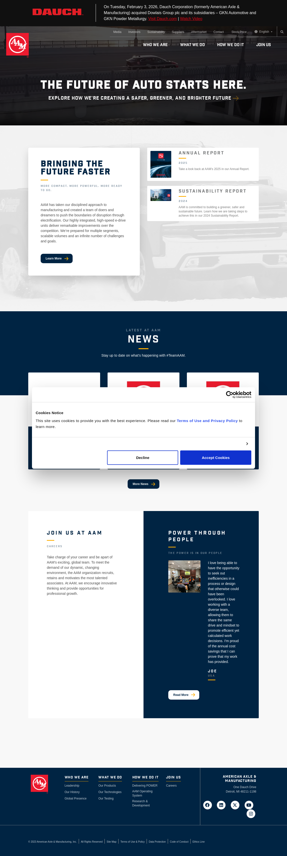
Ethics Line (199, 841)
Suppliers (178, 32)
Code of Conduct (179, 841)
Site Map (111, 841)
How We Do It (230, 44)
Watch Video (191, 19)
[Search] (282, 32)
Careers (171, 785)
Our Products (107, 785)
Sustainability (156, 32)
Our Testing (106, 798)
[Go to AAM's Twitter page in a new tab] (237, 805)
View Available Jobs (66, 611)
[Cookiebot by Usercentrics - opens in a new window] (229, 395)
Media (117, 32)
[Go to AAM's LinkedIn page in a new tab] (223, 805)
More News (140, 484)
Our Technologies (109, 792)
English (262, 31)
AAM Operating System (142, 793)
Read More (180, 695)
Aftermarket (198, 32)
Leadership (72, 785)
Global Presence (76, 798)
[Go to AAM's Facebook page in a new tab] (209, 805)
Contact (218, 32)
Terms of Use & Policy (132, 841)
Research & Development (141, 803)
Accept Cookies (216, 457)
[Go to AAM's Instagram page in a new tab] (250, 813)
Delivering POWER (145, 785)
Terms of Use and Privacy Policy (207, 420)
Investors (134, 32)
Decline (142, 457)
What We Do (192, 44)
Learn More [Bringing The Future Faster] (54, 258)
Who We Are (155, 44)
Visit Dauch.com (162, 19)
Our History (72, 792)
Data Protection (157, 841)
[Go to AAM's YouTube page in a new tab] (249, 805)
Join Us (263, 44)
